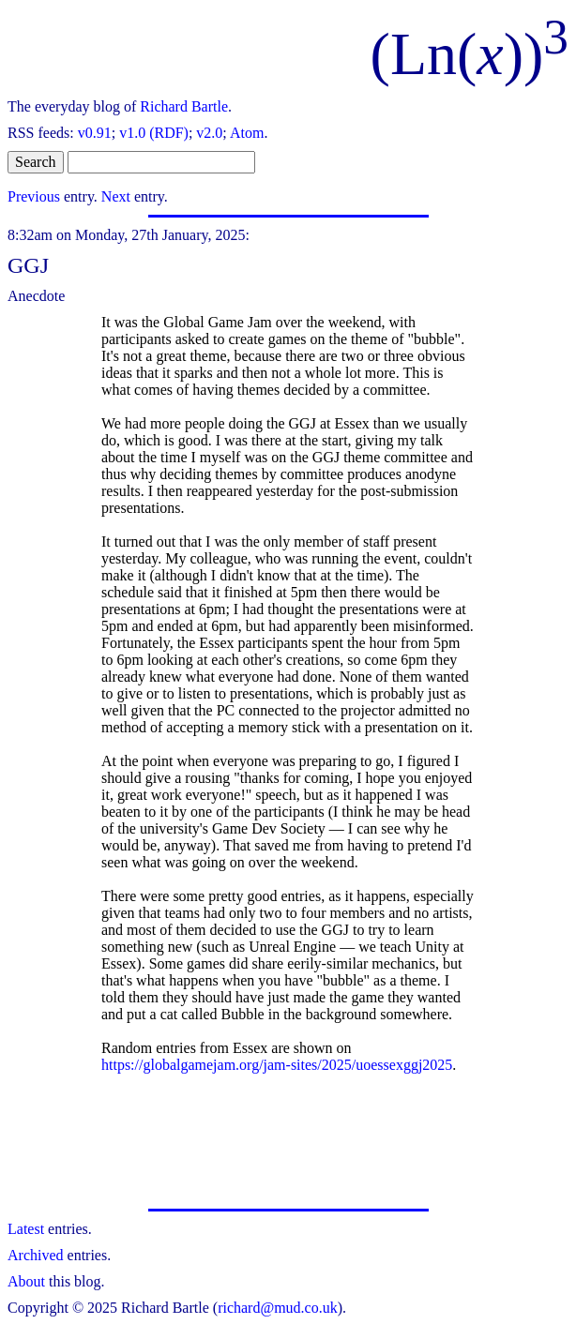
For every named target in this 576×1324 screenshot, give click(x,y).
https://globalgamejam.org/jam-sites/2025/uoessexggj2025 (276, 1065)
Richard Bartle (184, 106)
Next (115, 196)
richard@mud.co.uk (278, 1308)
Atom (247, 133)
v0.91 (95, 133)
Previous (34, 196)
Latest (26, 1229)
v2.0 (209, 133)
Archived (36, 1255)
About (26, 1281)
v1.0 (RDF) (154, 133)
